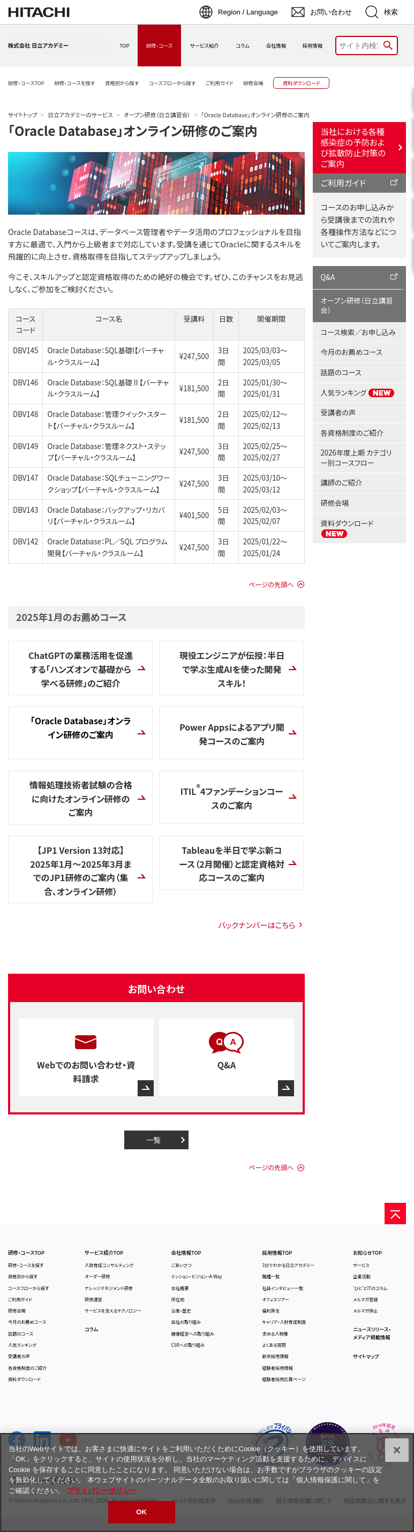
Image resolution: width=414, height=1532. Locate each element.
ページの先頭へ (271, 584)
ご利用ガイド (343, 182)
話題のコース (341, 372)
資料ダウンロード (347, 528)
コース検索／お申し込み (358, 332)
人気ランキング (358, 393)
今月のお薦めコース (351, 352)
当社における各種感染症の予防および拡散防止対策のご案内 (353, 147)
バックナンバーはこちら (256, 924)
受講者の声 (338, 412)
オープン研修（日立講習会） (157, 115)
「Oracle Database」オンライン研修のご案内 (133, 130)
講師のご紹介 (342, 482)
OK (141, 1512)
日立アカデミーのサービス (80, 115)
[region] (207, 1482)
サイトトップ (22, 115)
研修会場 (335, 503)
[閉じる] (397, 1450)
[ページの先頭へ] (395, 1213)
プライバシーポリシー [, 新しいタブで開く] (102, 1491)
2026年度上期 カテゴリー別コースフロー (356, 458)
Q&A (328, 277)
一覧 (153, 1140)
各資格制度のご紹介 (352, 433)
